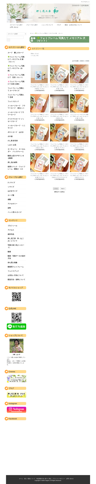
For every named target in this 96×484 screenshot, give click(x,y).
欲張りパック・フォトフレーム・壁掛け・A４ (16, 168)
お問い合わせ (12, 27)
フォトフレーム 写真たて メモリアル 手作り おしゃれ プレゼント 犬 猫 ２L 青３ (39, 146)
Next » (63, 188)
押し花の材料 (12, 162)
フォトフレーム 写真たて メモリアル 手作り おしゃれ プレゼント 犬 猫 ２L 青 (59, 86)
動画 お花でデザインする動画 (16, 157)
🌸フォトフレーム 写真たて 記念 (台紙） (16, 83)
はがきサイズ (12, 191)
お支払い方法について (16, 275)
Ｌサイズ (11, 187)
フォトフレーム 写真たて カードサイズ (16, 89)
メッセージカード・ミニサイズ (16, 127)
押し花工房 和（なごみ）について (16, 240)
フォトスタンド (13, 101)
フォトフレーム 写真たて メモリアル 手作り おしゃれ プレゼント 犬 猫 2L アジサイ (39, 86)
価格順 (82, 61)
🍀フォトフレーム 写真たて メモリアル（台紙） (16, 68)
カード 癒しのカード (16, 53)
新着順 (87, 61)
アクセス (11, 230)
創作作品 (11, 234)
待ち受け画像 (12, 262)
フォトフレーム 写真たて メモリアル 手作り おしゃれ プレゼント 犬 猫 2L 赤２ (59, 116)
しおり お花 (13, 145)
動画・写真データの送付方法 (16, 257)
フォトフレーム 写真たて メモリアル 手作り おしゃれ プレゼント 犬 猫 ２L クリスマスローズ (59, 175)
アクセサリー (12, 204)
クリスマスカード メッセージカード (16, 120)
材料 (9, 208)
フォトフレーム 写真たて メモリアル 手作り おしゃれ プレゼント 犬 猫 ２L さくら (39, 175)
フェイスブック (13, 271)
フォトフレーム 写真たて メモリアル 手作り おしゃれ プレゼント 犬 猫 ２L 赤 (39, 116)
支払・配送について (29, 478)
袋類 (9, 199)
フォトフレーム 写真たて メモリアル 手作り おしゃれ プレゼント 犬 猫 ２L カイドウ (79, 86)
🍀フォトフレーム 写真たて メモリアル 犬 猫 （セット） (49, 33)
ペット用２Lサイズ (14, 212)
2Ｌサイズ (11, 182)
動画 (9, 252)
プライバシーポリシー (58, 478)
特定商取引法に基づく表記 (43, 478)
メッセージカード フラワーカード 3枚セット (16, 107)
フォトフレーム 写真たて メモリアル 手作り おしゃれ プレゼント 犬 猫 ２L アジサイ (59, 146)
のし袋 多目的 (13, 141)
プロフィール (12, 226)
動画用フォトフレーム (16, 267)
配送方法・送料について (16, 279)
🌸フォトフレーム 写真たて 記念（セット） (16, 76)
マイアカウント (84, 1)
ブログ (57, 25)
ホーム (31, 33)
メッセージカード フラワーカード (16, 113)
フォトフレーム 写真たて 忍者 (16, 96)
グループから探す (31, 25)
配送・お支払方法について (72, 25)
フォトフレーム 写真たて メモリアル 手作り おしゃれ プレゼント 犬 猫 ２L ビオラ (79, 146)
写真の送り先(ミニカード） (16, 246)
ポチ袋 (10, 136)
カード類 (11, 195)
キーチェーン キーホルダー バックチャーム (16, 150)
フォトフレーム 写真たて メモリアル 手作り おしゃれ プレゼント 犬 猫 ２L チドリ (79, 175)
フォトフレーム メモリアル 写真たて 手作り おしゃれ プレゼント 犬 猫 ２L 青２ (79, 116)
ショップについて (46, 25)
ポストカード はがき (16, 132)
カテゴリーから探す (15, 25)
